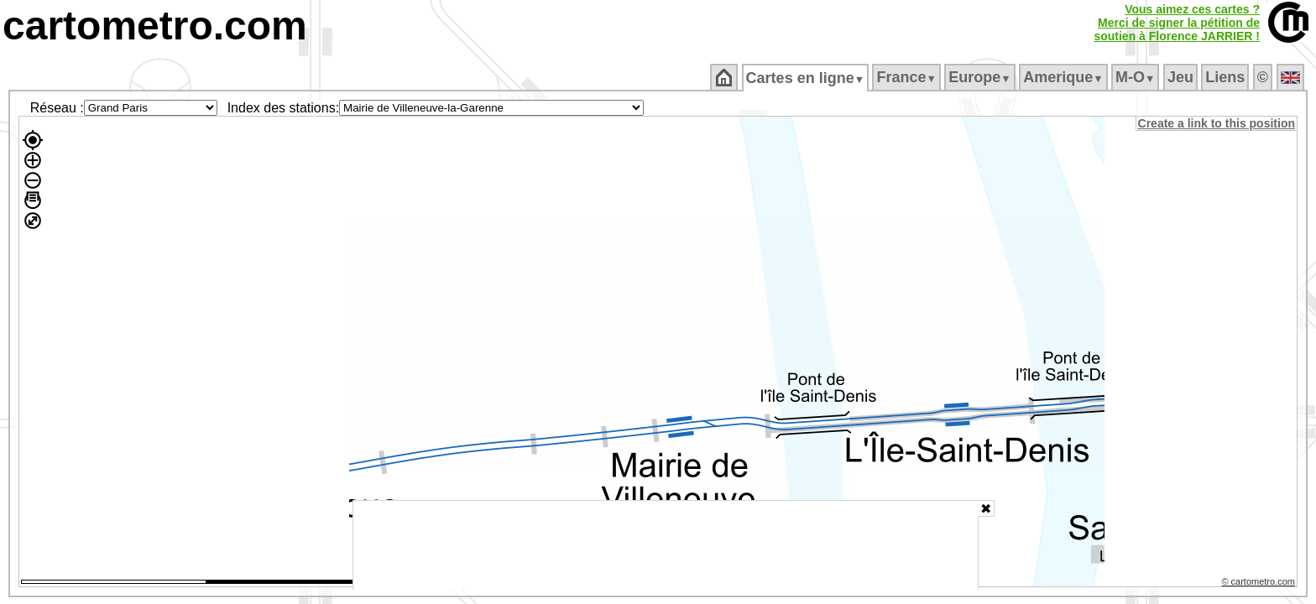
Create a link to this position (1217, 123)
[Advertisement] (665, 545)
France (907, 77)
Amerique (1064, 77)
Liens (1226, 77)
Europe (981, 77)
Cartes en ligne (806, 78)
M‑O (1137, 77)
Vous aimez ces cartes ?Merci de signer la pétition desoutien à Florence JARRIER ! (1177, 23)
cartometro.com (155, 25)
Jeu (1181, 77)
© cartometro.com (1260, 584)
